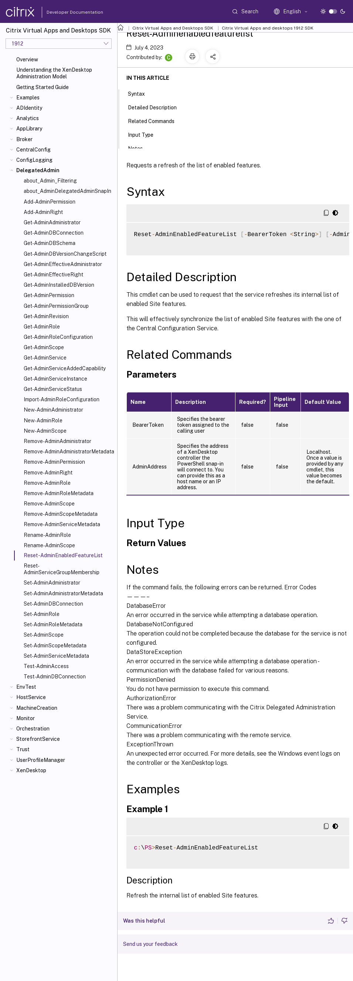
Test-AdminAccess (46, 666)
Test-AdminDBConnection (55, 676)
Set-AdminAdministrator (52, 583)
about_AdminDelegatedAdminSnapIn (67, 191)
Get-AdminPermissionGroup (56, 306)
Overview (27, 59)
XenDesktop (31, 770)
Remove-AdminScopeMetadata (61, 514)
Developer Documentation (63, 12)
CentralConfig (33, 150)
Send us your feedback (150, 944)
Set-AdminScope (44, 635)
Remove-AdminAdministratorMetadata (69, 451)
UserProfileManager (40, 760)
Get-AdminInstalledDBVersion (59, 285)
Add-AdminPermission (49, 202)
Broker (24, 139)
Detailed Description (156, 106)
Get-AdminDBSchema (49, 243)
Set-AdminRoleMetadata (53, 624)
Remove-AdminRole (47, 483)
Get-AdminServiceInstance (55, 379)
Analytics (27, 118)
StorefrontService (38, 739)
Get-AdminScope (44, 347)
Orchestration (33, 729)
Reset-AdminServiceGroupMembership (61, 569)
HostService (31, 697)
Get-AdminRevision (46, 316)
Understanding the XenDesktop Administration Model (54, 73)
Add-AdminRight (43, 212)
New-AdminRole (43, 420)
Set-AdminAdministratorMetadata (63, 593)
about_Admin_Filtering (50, 181)
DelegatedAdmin (38, 170)
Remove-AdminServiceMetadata (62, 524)
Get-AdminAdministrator (52, 222)
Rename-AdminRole (47, 535)
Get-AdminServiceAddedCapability (65, 368)
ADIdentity (29, 108)
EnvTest (26, 687)
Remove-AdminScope (49, 504)
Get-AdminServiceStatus (53, 389)
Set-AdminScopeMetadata (55, 645)
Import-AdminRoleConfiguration (61, 399)
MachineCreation (36, 708)
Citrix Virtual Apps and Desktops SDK (172, 28)
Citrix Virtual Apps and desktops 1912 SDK (267, 28)
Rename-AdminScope (49, 545)
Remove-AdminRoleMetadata (59, 493)
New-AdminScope (45, 431)
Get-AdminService (45, 358)
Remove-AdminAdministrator (57, 441)
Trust (23, 749)
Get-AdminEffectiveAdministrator (63, 264)
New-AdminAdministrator (53, 410)
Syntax (140, 93)
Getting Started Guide (42, 87)
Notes (139, 147)
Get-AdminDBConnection (54, 233)
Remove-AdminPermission (54, 462)
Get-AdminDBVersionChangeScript (65, 254)
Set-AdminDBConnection (53, 604)
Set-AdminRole (42, 614)
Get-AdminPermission (49, 295)
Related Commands (155, 120)
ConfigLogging (34, 160)
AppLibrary (29, 129)
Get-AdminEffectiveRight (53, 274)
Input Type (145, 134)
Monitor (25, 718)
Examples (28, 98)
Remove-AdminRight (48, 473)
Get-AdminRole (42, 327)
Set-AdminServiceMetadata (56, 656)
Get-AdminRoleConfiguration (58, 337)
